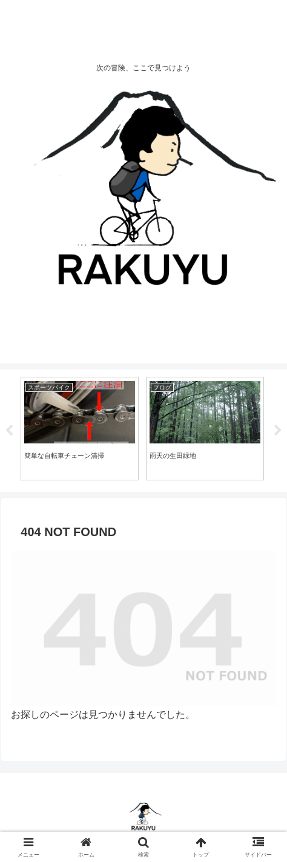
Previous (9, 431)
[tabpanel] (80, 428)
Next (278, 431)
